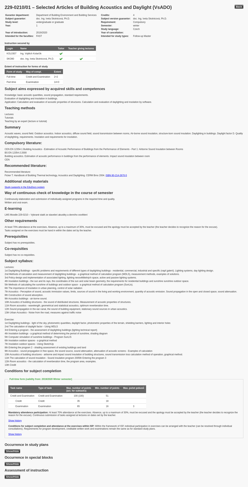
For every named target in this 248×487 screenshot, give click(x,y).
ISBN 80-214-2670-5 (116, 175)
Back (239, 6)
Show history (15, 420)
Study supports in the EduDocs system (25, 187)
